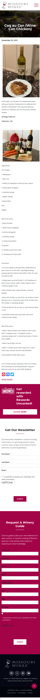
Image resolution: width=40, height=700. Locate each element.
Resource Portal (27, 680)
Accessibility (22, 693)
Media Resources (17, 678)
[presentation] (18, 490)
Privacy (30, 693)
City (3, 591)
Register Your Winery (30, 678)
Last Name (5, 462)
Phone (4, 566)
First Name (5, 454)
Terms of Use (11, 693)
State (3, 599)
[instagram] (17, 673)
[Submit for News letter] (20, 499)
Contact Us (6, 678)
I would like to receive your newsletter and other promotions (19, 619)
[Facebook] (11, 673)
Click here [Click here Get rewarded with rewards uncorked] (20, 412)
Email (4, 470)
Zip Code (5, 607)
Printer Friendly (7, 379)
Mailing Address (7, 583)
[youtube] (28, 673)
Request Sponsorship (14, 680)
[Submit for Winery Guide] (20, 642)
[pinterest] (23, 673)
